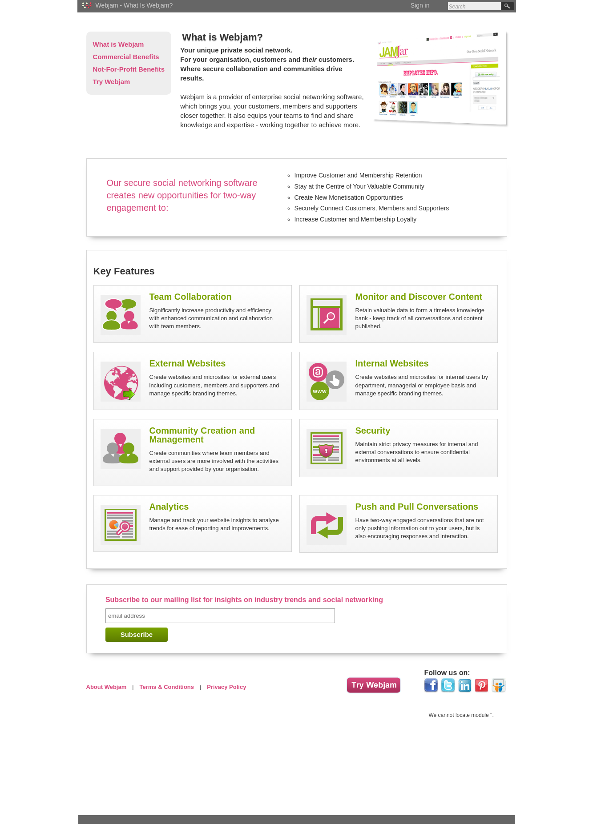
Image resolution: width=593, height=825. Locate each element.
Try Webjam (111, 81)
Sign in (420, 5)
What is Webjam (118, 44)
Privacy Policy (226, 687)
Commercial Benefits (126, 56)
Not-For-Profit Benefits (129, 69)
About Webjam (106, 687)
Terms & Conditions (166, 687)
